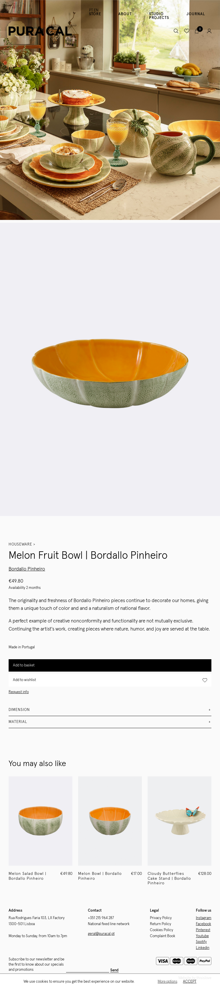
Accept (189, 982)
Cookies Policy (161, 930)
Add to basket (23, 665)
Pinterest (203, 930)
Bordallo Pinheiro (27, 569)
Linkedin (202, 948)
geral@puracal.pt (101, 934)
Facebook (203, 924)
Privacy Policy (161, 918)
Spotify (201, 942)
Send (114, 970)
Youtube (202, 936)
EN (96, 10)
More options (167, 982)
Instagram (203, 918)
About (125, 14)
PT (91, 10)
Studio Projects (159, 16)
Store (95, 14)
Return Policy (160, 924)
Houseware (20, 544)
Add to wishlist (110, 680)
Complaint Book (162, 936)
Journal (195, 14)
